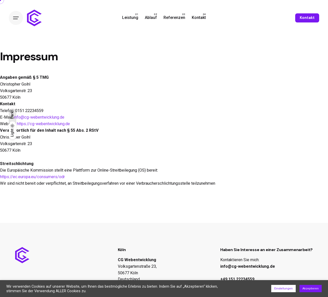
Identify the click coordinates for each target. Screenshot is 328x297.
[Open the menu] (16, 18)
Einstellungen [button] (283, 288)
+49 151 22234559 (237, 279)
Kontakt (307, 17)
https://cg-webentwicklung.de (43, 123)
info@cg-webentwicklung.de (39, 117)
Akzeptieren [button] (311, 288)
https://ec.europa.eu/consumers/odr (32, 176)
